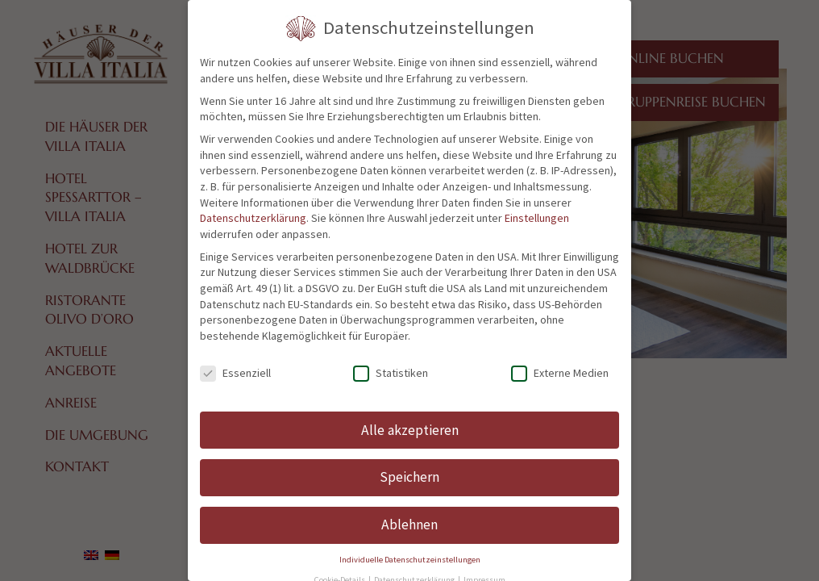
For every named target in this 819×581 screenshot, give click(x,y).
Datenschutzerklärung (253, 218)
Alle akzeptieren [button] (410, 430)
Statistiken (390, 373)
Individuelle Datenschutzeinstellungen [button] (409, 559)
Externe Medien (560, 373)
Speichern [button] (409, 477)
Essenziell (235, 373)
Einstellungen (537, 218)
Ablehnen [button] (409, 524)
